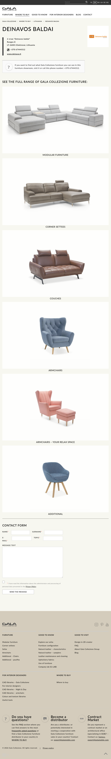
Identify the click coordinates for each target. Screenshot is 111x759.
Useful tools (7, 700)
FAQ (76, 645)
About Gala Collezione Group (87, 649)
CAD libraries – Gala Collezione (15, 682)
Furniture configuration (48, 645)
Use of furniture (45, 663)
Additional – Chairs (10, 656)
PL (91, 2)
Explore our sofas (45, 642)
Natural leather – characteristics (52, 649)
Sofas (4, 649)
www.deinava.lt (14, 54)
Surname (37, 532)
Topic (37, 538)
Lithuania (38, 21)
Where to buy (22, 15)
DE (104, 2)
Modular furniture (10, 642)
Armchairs (6, 653)
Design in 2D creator (83, 642)
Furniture (7, 15)
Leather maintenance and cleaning (52, 656)
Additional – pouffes (11, 660)
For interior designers (62, 15)
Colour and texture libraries (14, 696)
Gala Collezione (9, 21)
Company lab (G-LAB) (47, 667)
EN (95, 2)
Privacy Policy (31, 586)
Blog (78, 15)
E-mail (5, 539)
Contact (87, 15)
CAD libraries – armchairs (13, 693)
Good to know (39, 15)
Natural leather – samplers (49, 653)
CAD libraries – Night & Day (14, 689)
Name (5, 532)
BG (107, 2)
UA (101, 2)
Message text (9, 545)
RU (99, 2)
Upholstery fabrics (46, 660)
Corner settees (8, 645)
